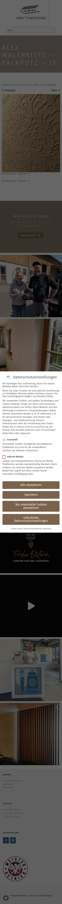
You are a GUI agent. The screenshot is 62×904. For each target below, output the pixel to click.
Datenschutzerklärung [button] (32, 529)
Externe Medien (14, 456)
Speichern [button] (31, 495)
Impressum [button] (46, 529)
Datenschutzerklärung (36, 426)
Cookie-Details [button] (16, 529)
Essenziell (11, 439)
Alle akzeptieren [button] (31, 485)
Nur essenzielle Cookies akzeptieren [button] (31, 506)
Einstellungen (48, 430)
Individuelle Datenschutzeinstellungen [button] (31, 519)
